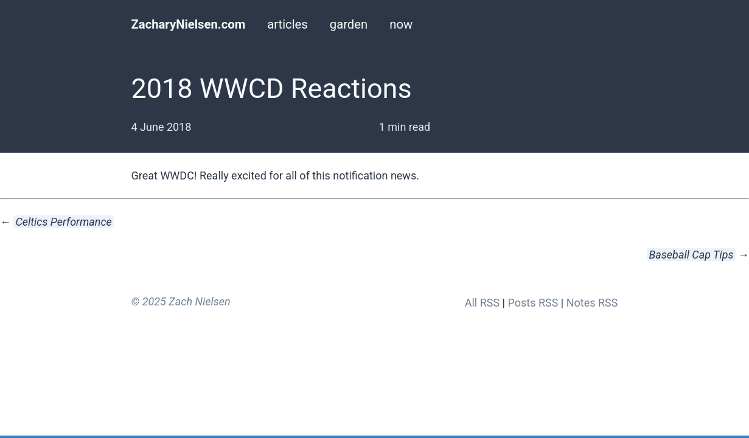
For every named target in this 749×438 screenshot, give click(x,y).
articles (287, 24)
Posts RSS (532, 302)
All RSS (482, 302)
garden (349, 24)
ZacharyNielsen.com (188, 24)
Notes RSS (592, 302)
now (401, 24)
